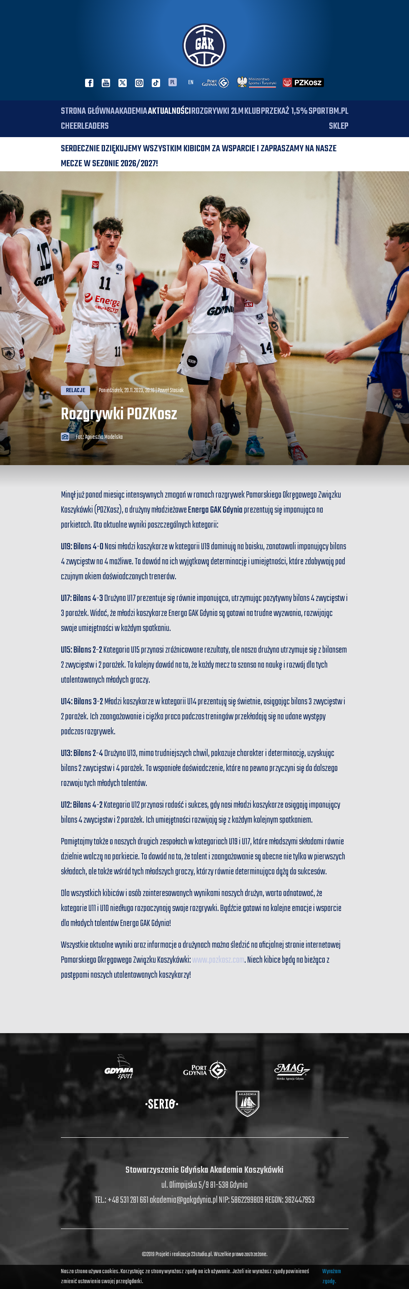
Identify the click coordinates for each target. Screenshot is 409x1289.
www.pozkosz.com (218, 960)
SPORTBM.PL (329, 111)
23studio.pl (201, 1254)
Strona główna (88, 111)
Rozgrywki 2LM (217, 111)
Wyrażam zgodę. (331, 1276)
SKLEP (339, 126)
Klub (252, 111)
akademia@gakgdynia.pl (184, 1200)
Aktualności (169, 111)
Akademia (131, 111)
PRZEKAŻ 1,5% (284, 111)
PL (173, 82)
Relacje (75, 390)
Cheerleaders (85, 126)
